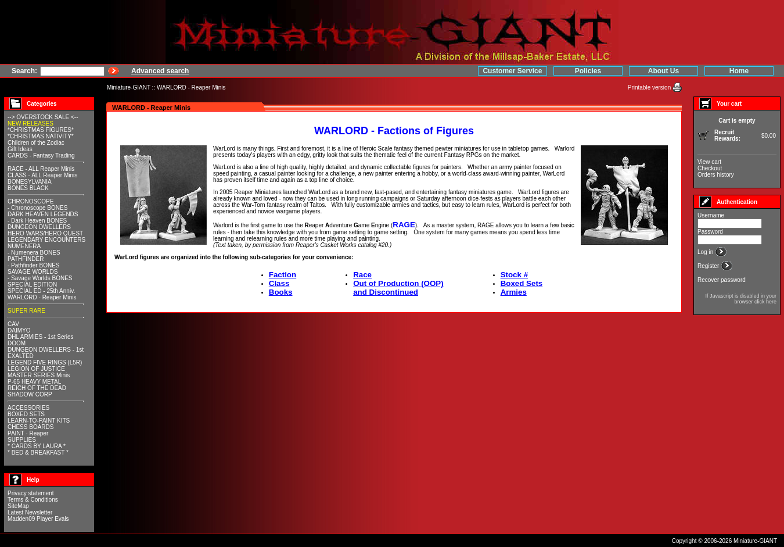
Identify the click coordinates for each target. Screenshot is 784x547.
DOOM (17, 343)
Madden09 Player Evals (38, 519)
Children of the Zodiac (36, 143)
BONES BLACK (28, 188)
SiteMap (18, 506)
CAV (13, 324)
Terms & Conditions (33, 499)
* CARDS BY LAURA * (37, 446)
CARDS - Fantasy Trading (41, 155)
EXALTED (21, 356)
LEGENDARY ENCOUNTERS (46, 240)
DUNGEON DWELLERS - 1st (46, 349)
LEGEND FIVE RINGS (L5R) (45, 362)
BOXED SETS (26, 414)
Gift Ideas (20, 149)
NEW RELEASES (30, 123)
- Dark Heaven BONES (37, 220)
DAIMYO (19, 330)
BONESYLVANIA (30, 181)
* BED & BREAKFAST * (38, 452)
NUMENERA (24, 246)
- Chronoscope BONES (37, 208)
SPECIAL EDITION (32, 284)
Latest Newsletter (30, 512)
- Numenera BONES (34, 252)
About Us (663, 71)
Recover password (721, 280)
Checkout (709, 168)
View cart (709, 162)
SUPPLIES (22, 440)
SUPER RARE (26, 311)
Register (709, 266)
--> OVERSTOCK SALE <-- (43, 117)
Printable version (650, 87)
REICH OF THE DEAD (37, 388)
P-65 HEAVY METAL (34, 381)
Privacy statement (30, 493)
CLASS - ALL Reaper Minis (42, 175)
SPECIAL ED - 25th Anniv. (41, 291)
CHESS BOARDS (30, 427)
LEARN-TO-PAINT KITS (39, 420)
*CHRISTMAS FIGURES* (41, 130)
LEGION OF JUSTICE (36, 369)
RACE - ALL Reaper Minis (41, 169)
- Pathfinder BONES (33, 265)
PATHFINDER (26, 259)
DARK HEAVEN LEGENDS (43, 214)
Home (739, 71)
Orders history (715, 174)
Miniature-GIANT (128, 87)
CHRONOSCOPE (30, 201)
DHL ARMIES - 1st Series (41, 337)
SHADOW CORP (30, 394)
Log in (706, 252)
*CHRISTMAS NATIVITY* (41, 136)
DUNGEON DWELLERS (39, 227)
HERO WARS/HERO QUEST (45, 233)
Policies (588, 71)
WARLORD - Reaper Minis (191, 87)
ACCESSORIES (28, 408)
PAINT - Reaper (28, 433)
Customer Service (512, 71)
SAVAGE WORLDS (32, 272)
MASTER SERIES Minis (39, 375)
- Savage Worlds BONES (40, 278)
